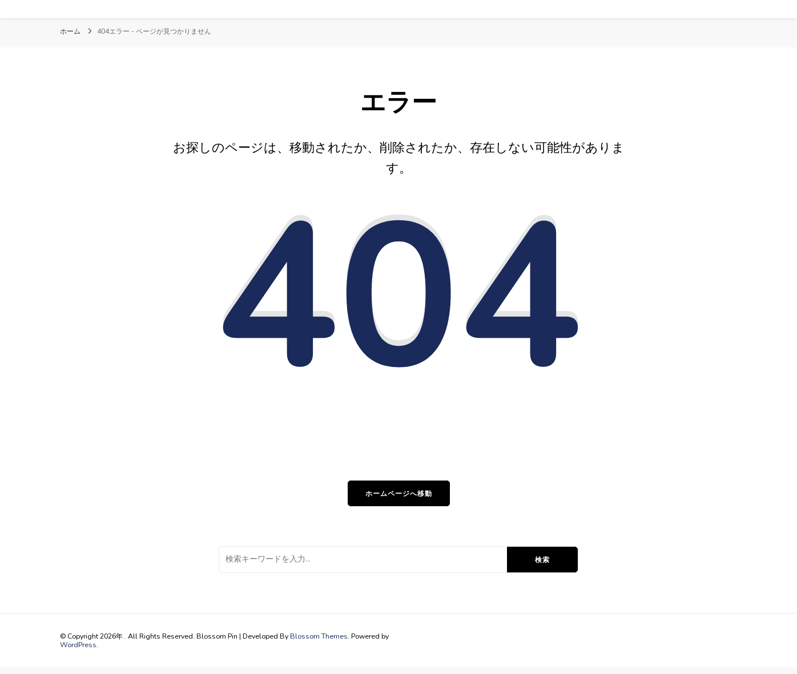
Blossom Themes (319, 636)
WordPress (78, 644)
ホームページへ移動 (398, 493)
